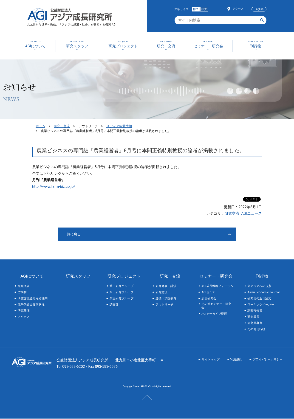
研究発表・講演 (165, 286)
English (258, 9)
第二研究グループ (121, 292)
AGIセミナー (209, 292)
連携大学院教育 (165, 299)
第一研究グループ (121, 286)
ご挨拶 (22, 292)
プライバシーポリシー (268, 360)
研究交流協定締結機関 (33, 299)
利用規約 (236, 360)
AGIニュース (251, 213)
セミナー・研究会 (215, 276)
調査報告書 (254, 311)
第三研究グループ (121, 299)
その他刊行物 (256, 329)
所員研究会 (208, 299)
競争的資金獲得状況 (31, 305)
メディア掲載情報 (119, 126)
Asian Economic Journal (263, 292)
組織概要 (24, 286)
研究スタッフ (78, 276)
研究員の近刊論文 (259, 299)
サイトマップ (211, 360)
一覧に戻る (130, 234)
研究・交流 (62, 126)
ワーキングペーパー (260, 305)
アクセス (237, 8)
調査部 (114, 305)
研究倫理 (24, 311)
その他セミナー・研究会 (216, 306)
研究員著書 (254, 323)
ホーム (40, 126)
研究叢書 (253, 317)
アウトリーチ (164, 305)
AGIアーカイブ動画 (214, 314)
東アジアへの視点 (259, 286)
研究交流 (232, 213)
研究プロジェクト (124, 276)
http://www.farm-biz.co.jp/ (53, 186)
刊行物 (262, 276)
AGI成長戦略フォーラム (217, 286)
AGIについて (32, 276)
